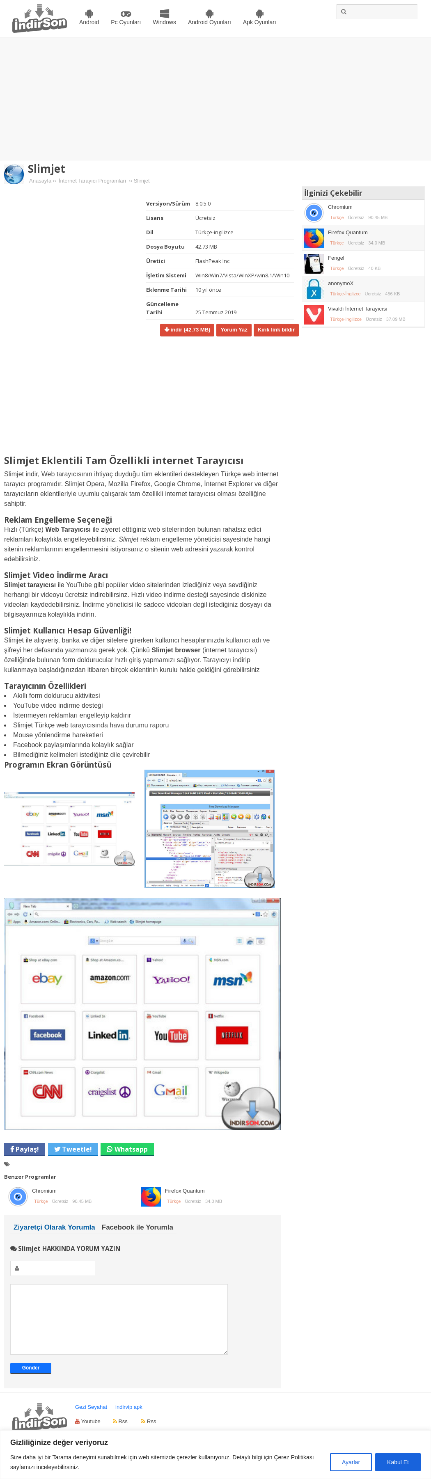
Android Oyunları (209, 22)
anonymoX (340, 283)
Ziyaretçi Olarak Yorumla (54, 1227)
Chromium (44, 1191)
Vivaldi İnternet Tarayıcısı (357, 309)
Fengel (336, 258)
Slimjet (46, 168)
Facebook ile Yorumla (137, 1227)
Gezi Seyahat (91, 1419)
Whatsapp (131, 1149)
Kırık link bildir (276, 330)
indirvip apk (128, 1419)
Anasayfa (40, 181)
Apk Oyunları (259, 22)
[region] (215, 1454)
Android (89, 22)
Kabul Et (398, 1462)
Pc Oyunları (126, 22)
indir (189, 330)
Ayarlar (351, 1462)
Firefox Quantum (185, 1191)
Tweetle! (76, 1149)
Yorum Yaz (233, 330)
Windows (164, 22)
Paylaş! (26, 1149)
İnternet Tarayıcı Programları (92, 181)
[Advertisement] (215, 98)
